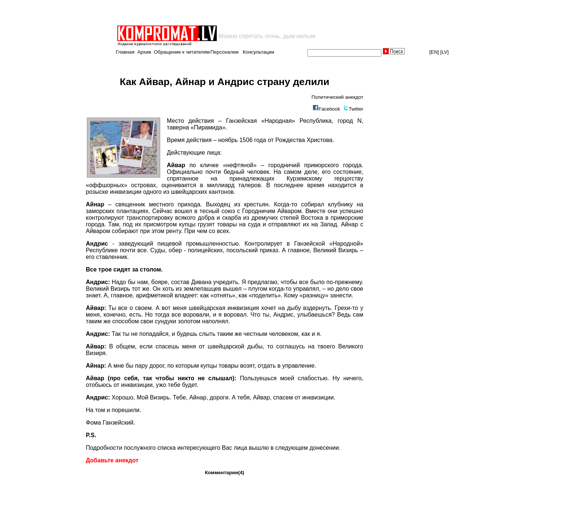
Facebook (329, 109)
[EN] (434, 52)
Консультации (258, 52)
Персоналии (224, 52)
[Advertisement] (202, 12)
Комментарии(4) (224, 472)
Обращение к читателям (182, 52)
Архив (144, 52)
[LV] (444, 52)
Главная (125, 52)
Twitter (356, 109)
